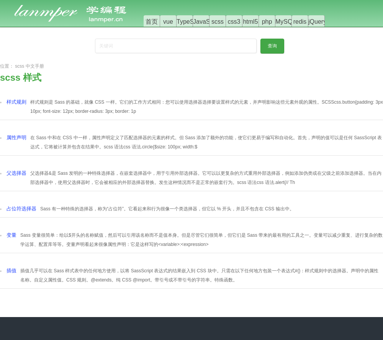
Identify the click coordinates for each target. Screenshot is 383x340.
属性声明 (16, 137)
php (267, 21)
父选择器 (16, 173)
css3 (234, 21)
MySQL (285, 21)
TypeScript (191, 21)
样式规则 (16, 102)
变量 (11, 235)
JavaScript (207, 21)
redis (300, 21)
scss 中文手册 (29, 66)
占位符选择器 (21, 208)
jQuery (317, 21)
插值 (11, 270)
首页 (152, 21)
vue (168, 21)
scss (217, 21)
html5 (250, 21)
